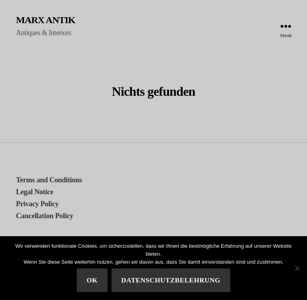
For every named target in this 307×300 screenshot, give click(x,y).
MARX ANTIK (45, 20)
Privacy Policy (37, 204)
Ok (92, 280)
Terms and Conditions (49, 180)
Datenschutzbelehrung (170, 280)
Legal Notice (34, 192)
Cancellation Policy (44, 216)
